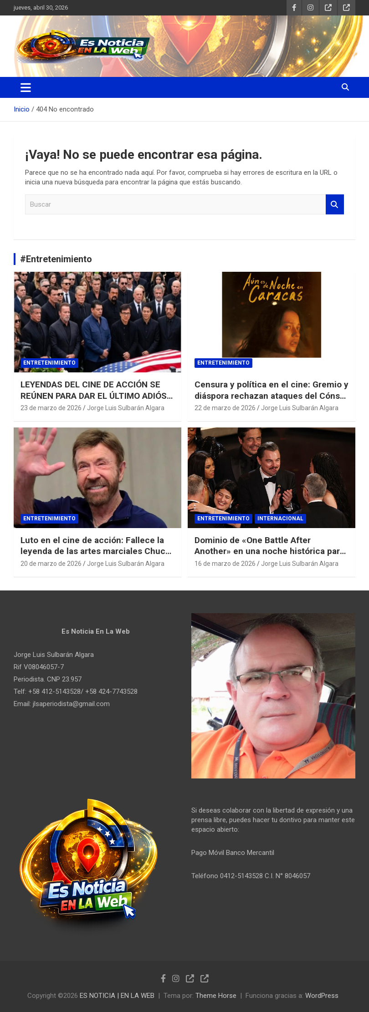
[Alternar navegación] (26, 87)
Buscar (335, 204)
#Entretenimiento (56, 259)
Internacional (280, 518)
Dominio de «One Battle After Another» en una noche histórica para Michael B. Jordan (269, 551)
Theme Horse (215, 996)
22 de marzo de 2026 (225, 408)
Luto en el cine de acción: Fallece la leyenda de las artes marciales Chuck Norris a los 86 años (95, 551)
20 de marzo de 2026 (51, 563)
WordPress (321, 996)
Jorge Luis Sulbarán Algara (125, 408)
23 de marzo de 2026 (51, 408)
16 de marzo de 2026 (225, 563)
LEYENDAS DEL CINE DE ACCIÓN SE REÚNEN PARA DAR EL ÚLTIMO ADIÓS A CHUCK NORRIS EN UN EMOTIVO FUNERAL (97, 401)
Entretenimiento (49, 363)
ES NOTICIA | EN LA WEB (117, 996)
